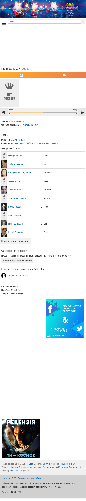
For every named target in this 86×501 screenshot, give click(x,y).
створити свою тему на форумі (17, 260)
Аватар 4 (73, 467)
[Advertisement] (43, 46)
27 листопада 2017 (29, 125)
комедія (20, 121)
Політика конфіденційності (30, 478)
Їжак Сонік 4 (66, 464)
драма (12, 121)
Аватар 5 (14, 471)
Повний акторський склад (14, 241)
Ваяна (47, 464)
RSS (14, 478)
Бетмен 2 (15, 467)
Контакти (6, 478)
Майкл (30, 464)
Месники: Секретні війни (45, 467)
